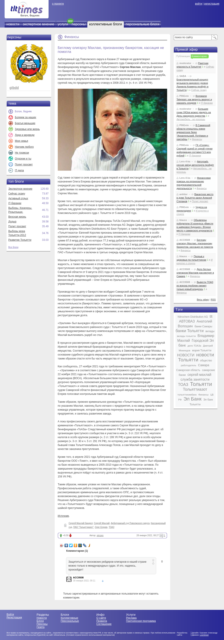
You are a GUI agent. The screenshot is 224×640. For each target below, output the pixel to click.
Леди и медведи (24, 135)
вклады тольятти (186, 336)
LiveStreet (204, 635)
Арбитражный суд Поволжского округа (130, 523)
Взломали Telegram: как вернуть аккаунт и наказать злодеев (194, 99)
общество (206, 360)
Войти (10, 614)
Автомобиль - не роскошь (191, 119)
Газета (40, 627)
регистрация (211, 3)
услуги (63, 24)
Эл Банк (192, 399)
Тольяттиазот (195, 389)
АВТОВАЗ (187, 321)
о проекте (58, 3)
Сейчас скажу (16, 193)
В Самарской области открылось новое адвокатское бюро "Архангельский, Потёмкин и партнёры (193, 132)
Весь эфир (203, 299)
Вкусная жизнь (17, 216)
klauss (183, 220)
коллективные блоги (105, 24)
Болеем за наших (25, 117)
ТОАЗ (111, 527)
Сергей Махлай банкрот (81, 523)
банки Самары (203, 326)
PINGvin (184, 96)
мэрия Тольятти (201, 350)
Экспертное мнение (20, 188)
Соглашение (103, 624)
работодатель (188, 365)
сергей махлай (199, 374)
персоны (79, 24)
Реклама (131, 617)
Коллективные (69, 617)
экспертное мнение (38, 24)
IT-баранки (14, 203)
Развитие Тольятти (19, 239)
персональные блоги (142, 24)
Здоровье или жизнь (27, 129)
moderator (185, 63)
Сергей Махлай (102, 523)
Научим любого (24, 146)
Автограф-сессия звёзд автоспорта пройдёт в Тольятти (195, 165)
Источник (63, 515)
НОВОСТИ (185, 355)
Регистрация (14, 617)
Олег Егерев (101, 527)
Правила (101, 621)
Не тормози (22, 152)
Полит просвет (24, 164)
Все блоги (13, 247)
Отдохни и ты (23, 158)
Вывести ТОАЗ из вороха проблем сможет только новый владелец (195, 285)
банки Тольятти (190, 331)
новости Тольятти (196, 357)
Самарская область (188, 370)
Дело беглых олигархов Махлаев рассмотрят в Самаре (195, 273)
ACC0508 (78, 577)
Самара (203, 365)
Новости (42, 617)
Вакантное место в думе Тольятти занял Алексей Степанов (195, 198)
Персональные (70, 621)
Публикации (183, 56)
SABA (182, 76)
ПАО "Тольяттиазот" (83, 527)
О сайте (101, 617)
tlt (211, 316)
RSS (213, 299)
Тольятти (201, 384)
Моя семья (21, 140)
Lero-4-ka (184, 161)
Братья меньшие (25, 123)
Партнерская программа (141, 621)
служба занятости (195, 379)
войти (198, 3)
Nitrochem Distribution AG (193, 316)
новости (12, 24)
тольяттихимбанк (186, 394)
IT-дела (19, 170)
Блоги (40, 621)
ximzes (100, 535)
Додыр (12, 221)
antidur (183, 194)
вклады (209, 331)
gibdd (14, 88)
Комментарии (199, 56)
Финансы (71, 37)
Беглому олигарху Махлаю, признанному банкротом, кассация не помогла (195, 243)
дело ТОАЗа (194, 345)
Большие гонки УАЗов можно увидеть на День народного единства (194, 112)
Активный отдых (18, 198)
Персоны (42, 624)
